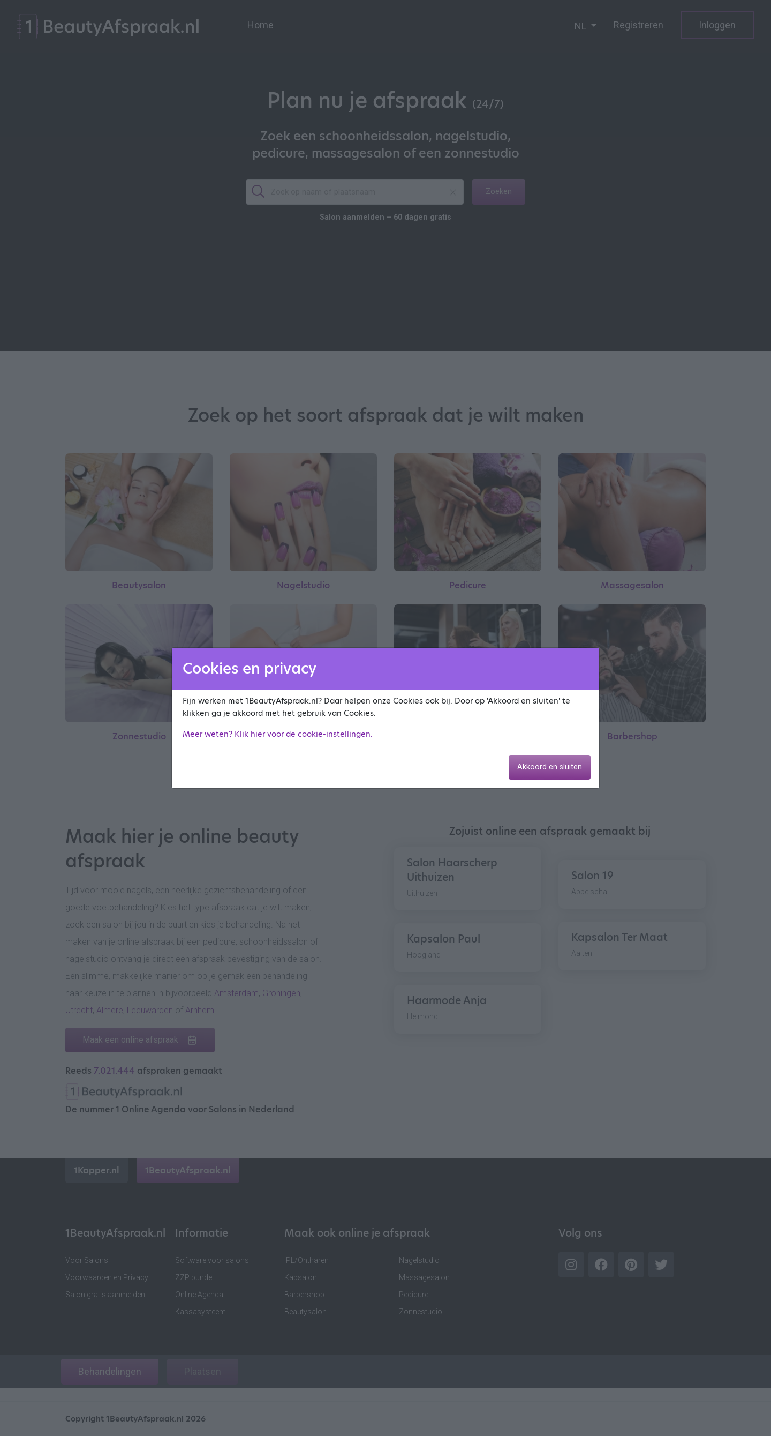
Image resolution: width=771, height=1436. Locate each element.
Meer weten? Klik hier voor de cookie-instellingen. (278, 734)
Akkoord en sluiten (549, 767)
